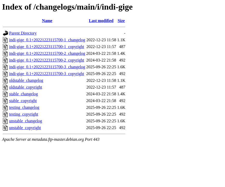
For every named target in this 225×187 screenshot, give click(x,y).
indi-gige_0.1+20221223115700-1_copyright (46, 46)
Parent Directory (23, 33)
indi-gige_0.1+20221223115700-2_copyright (46, 60)
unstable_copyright (25, 127)
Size (121, 20)
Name (47, 20)
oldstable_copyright (25, 87)
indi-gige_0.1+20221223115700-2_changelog (47, 53)
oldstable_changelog (26, 80)
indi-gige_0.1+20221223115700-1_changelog (47, 40)
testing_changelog (24, 107)
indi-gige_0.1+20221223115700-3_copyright (46, 73)
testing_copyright (23, 114)
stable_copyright (23, 100)
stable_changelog (23, 94)
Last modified (101, 20)
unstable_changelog (25, 121)
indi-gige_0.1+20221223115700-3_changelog (47, 67)
